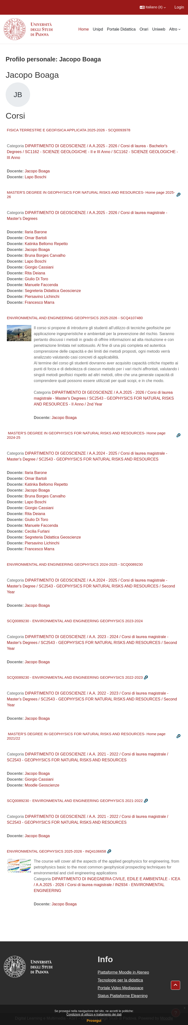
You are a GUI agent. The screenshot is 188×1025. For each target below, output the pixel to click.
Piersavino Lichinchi (42, 296)
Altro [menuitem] (173, 29)
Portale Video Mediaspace (120, 988)
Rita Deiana (35, 273)
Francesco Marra (39, 302)
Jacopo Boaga (37, 171)
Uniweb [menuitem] (158, 29)
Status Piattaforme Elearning (123, 996)
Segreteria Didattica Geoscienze (53, 291)
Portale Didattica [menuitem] (121, 29)
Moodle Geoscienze (42, 785)
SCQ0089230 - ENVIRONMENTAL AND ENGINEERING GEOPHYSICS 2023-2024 (75, 621)
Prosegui (94, 1021)
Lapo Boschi (35, 177)
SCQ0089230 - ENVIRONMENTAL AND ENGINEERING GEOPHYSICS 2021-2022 (75, 801)
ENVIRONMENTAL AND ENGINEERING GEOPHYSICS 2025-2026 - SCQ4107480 (75, 318)
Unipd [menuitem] (98, 29)
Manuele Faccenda (41, 285)
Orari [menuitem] (144, 29)
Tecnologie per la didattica (120, 980)
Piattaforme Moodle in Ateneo (123, 972)
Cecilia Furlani (37, 531)
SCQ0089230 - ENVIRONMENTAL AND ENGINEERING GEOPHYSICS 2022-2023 (75, 677)
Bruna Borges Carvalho (45, 255)
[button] (153, 7)
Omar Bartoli (36, 238)
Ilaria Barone (36, 232)
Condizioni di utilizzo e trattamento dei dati (94, 1014)
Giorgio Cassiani (39, 267)
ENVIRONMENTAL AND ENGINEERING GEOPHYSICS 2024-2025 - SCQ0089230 (75, 564)
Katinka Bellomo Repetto (46, 244)
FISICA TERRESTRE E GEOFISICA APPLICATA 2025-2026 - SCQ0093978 (68, 130)
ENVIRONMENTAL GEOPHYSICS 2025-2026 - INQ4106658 (56, 851)
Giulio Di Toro (36, 279)
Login (179, 7)
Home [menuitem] (83, 29)
